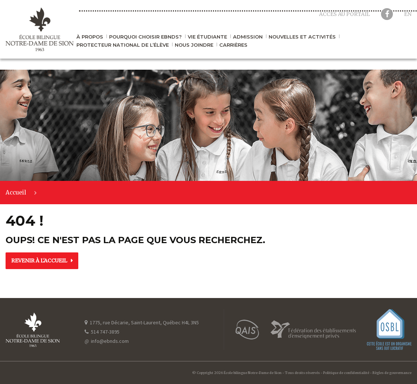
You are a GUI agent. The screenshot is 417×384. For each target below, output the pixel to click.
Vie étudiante (207, 37)
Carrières (233, 45)
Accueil (16, 192)
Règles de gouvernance (391, 373)
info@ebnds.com (107, 341)
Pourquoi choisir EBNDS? (145, 37)
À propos (89, 37)
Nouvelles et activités (302, 37)
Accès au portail (344, 14)
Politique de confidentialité (346, 373)
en (407, 14)
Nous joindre (194, 45)
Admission (248, 37)
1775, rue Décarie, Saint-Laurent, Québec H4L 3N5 (142, 322)
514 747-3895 (102, 331)
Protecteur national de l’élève (122, 45)
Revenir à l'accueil (39, 260)
